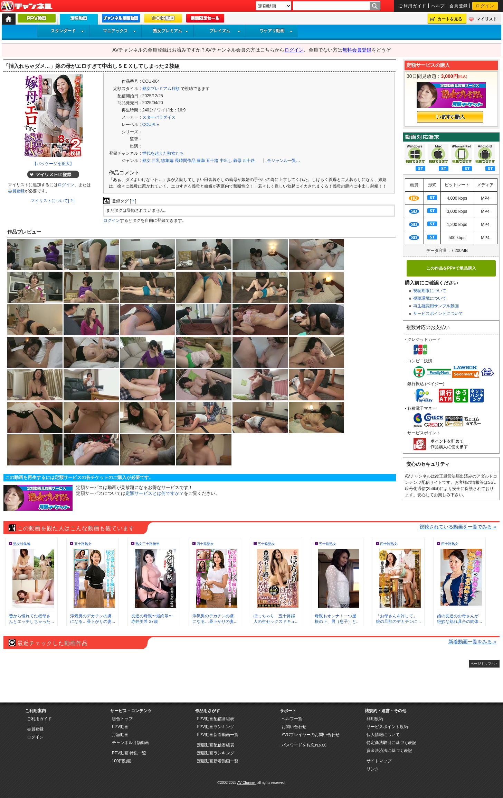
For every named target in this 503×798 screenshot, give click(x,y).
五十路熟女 (83, 544)
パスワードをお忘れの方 (304, 745)
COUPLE (150, 124)
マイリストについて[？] (53, 200)
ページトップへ (483, 663)
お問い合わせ (294, 726)
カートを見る (449, 19)
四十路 (249, 160)
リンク (373, 769)
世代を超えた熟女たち (163, 153)
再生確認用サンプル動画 (436, 305)
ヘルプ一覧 (292, 718)
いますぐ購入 (450, 117)
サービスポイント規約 (387, 726)
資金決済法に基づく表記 (389, 750)
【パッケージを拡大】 (53, 163)
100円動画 (121, 761)
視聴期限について (429, 290)
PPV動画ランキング (215, 726)
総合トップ (122, 718)
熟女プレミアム (170, 30)
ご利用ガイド (413, 5)
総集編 (167, 160)
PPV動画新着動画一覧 (217, 734)
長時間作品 (185, 160)
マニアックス (119, 30)
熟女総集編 (21, 544)
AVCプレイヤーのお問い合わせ (311, 734)
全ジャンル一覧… (283, 160)
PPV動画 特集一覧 (129, 753)
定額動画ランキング (215, 753)
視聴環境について (429, 298)
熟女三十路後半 (147, 544)
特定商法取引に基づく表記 (391, 742)
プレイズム (224, 30)
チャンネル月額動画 (130, 742)
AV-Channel (27, 6)
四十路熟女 (205, 544)
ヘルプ (438, 5)
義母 (237, 160)
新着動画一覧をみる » (472, 641)
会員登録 (458, 5)
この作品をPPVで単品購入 (451, 268)
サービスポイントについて (438, 313)
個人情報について (383, 734)
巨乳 (156, 160)
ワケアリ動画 (276, 30)
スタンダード (67, 30)
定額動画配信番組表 (215, 745)
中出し (226, 160)
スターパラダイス (158, 117)
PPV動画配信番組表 (215, 718)
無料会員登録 (356, 50)
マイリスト (486, 19)
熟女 (146, 160)
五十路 (212, 160)
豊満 (201, 160)
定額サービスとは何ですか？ (154, 493)
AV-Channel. (246, 783)
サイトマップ (379, 761)
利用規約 (375, 718)
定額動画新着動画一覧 (217, 761)
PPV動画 (120, 726)
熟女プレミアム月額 (161, 88)
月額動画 (120, 734)
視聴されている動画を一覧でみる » (457, 526)
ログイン (485, 5)
